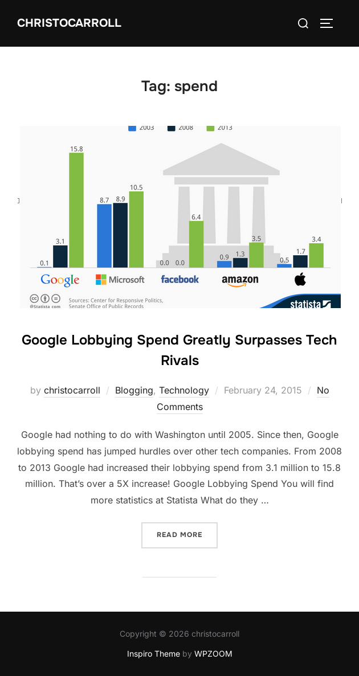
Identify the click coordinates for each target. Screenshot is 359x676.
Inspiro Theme (153, 653)
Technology (184, 390)
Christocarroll (69, 23)
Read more (187, 533)
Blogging (134, 390)
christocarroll (72, 390)
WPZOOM (213, 653)
